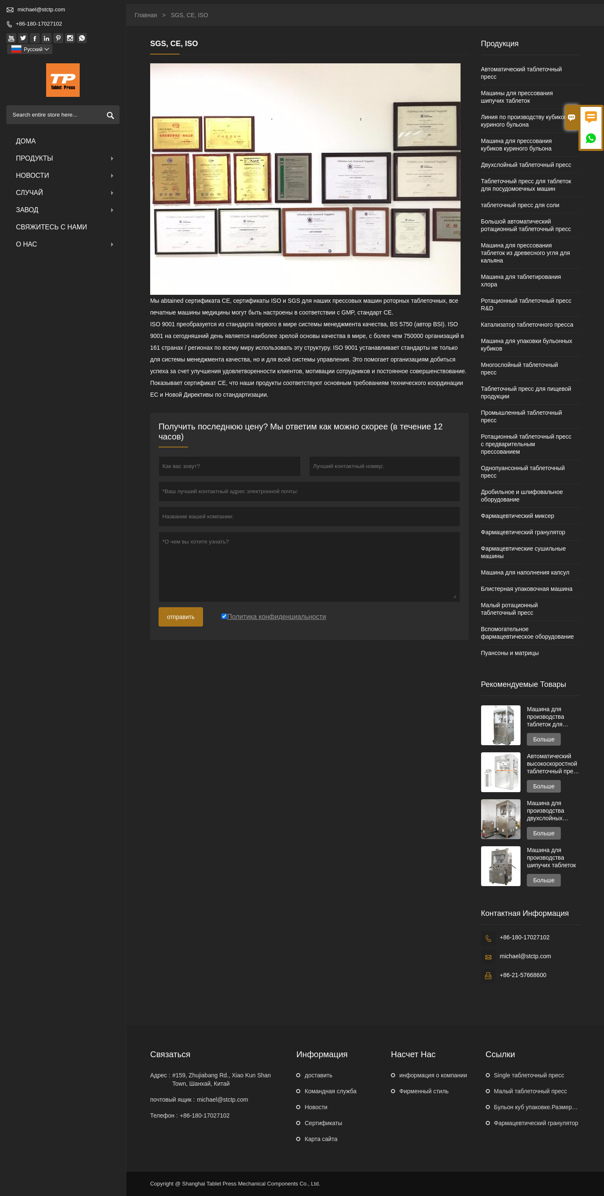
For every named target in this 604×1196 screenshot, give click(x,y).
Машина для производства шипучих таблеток (551, 857)
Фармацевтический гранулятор (523, 532)
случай (65, 192)
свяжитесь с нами (51, 227)
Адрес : (160, 1075)
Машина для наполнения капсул (525, 572)
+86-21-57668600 (523, 975)
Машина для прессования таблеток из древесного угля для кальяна (525, 253)
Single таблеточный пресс (529, 1075)
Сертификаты (323, 1123)
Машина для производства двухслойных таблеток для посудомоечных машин (548, 811)
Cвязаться (170, 1054)
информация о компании (433, 1075)
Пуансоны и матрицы (510, 653)
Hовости (316, 1107)
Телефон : (164, 1115)
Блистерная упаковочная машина (527, 588)
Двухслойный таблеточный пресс (526, 164)
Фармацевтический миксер (518, 515)
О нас (65, 244)
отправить (181, 617)
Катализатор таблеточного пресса (527, 324)
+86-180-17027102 (39, 24)
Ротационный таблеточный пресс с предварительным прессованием (526, 444)
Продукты (65, 158)
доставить (318, 1075)
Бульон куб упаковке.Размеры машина (547, 1107)
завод (65, 209)
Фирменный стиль (424, 1091)
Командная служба (331, 1091)
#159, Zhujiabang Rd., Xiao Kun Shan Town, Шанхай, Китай (221, 1079)
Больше (544, 739)
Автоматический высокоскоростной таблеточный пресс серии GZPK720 (553, 764)
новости (65, 175)
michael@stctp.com (41, 9)
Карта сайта (321, 1139)
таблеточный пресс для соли (520, 205)
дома (26, 141)
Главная (146, 15)
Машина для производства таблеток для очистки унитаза (548, 717)
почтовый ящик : (172, 1099)
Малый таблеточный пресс (530, 1091)
